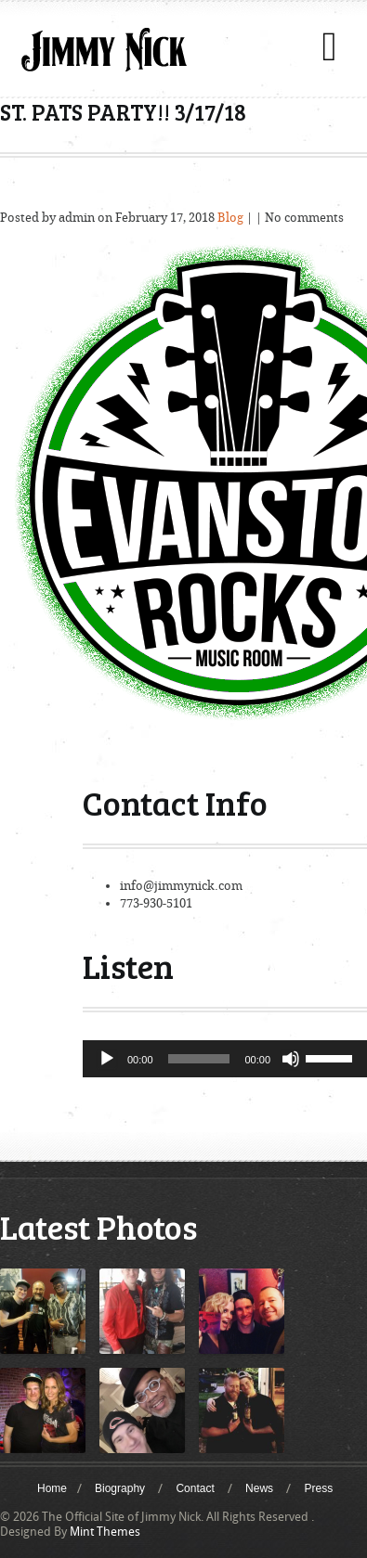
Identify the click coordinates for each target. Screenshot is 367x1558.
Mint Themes (105, 1532)
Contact (195, 1488)
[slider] (199, 1058)
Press (318, 1488)
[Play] (107, 1058)
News (259, 1488)
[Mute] (291, 1058)
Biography (120, 1488)
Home (52, 1488)
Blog (230, 218)
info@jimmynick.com (181, 886)
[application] (225, 1058)
